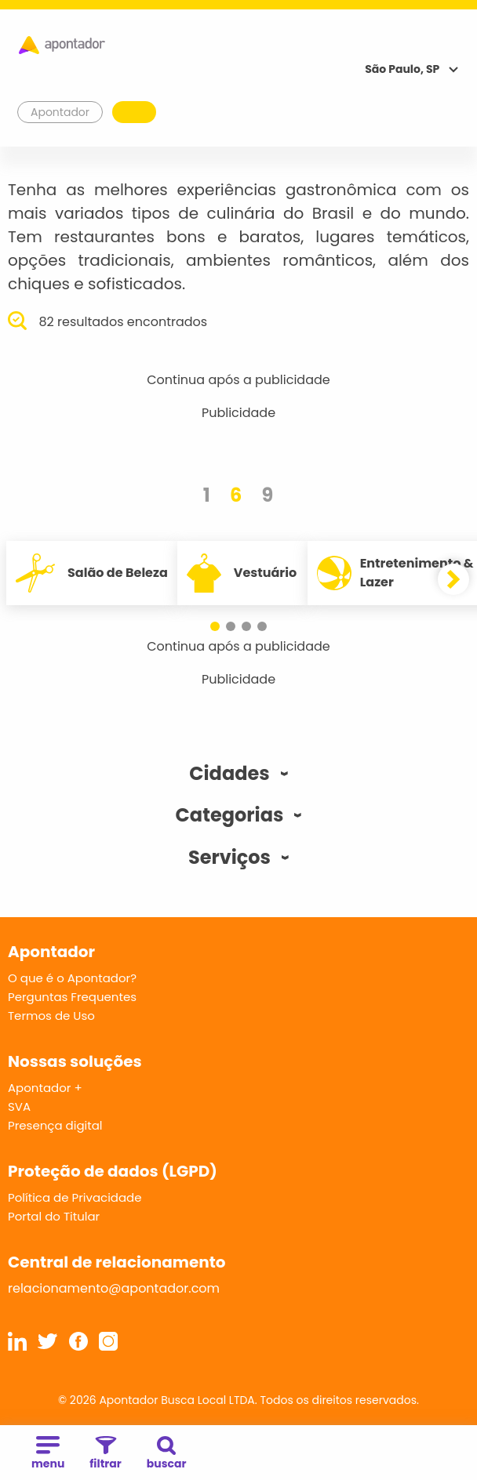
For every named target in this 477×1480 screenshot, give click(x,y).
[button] (215, 626)
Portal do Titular (54, 1216)
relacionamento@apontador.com (114, 1288)
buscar (167, 1453)
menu (47, 1453)
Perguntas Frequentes (72, 996)
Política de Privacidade (75, 1197)
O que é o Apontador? (72, 978)
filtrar (105, 1453)
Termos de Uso (51, 1015)
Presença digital (55, 1125)
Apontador (60, 112)
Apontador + (45, 1087)
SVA (19, 1106)
